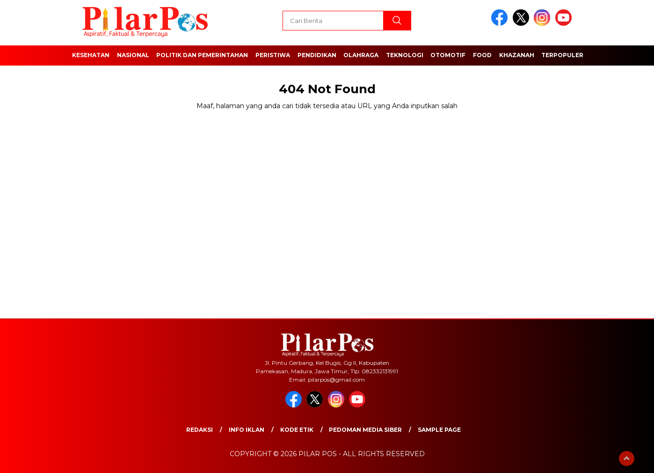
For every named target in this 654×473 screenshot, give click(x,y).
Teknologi (404, 55)
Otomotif (447, 55)
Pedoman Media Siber (365, 429)
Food (482, 55)
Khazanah (516, 55)
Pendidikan (317, 55)
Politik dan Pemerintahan (202, 55)
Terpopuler (562, 55)
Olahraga (360, 55)
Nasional (133, 55)
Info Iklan (246, 429)
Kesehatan (90, 55)
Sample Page (439, 429)
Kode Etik (296, 429)
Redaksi (199, 429)
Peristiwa (272, 55)
